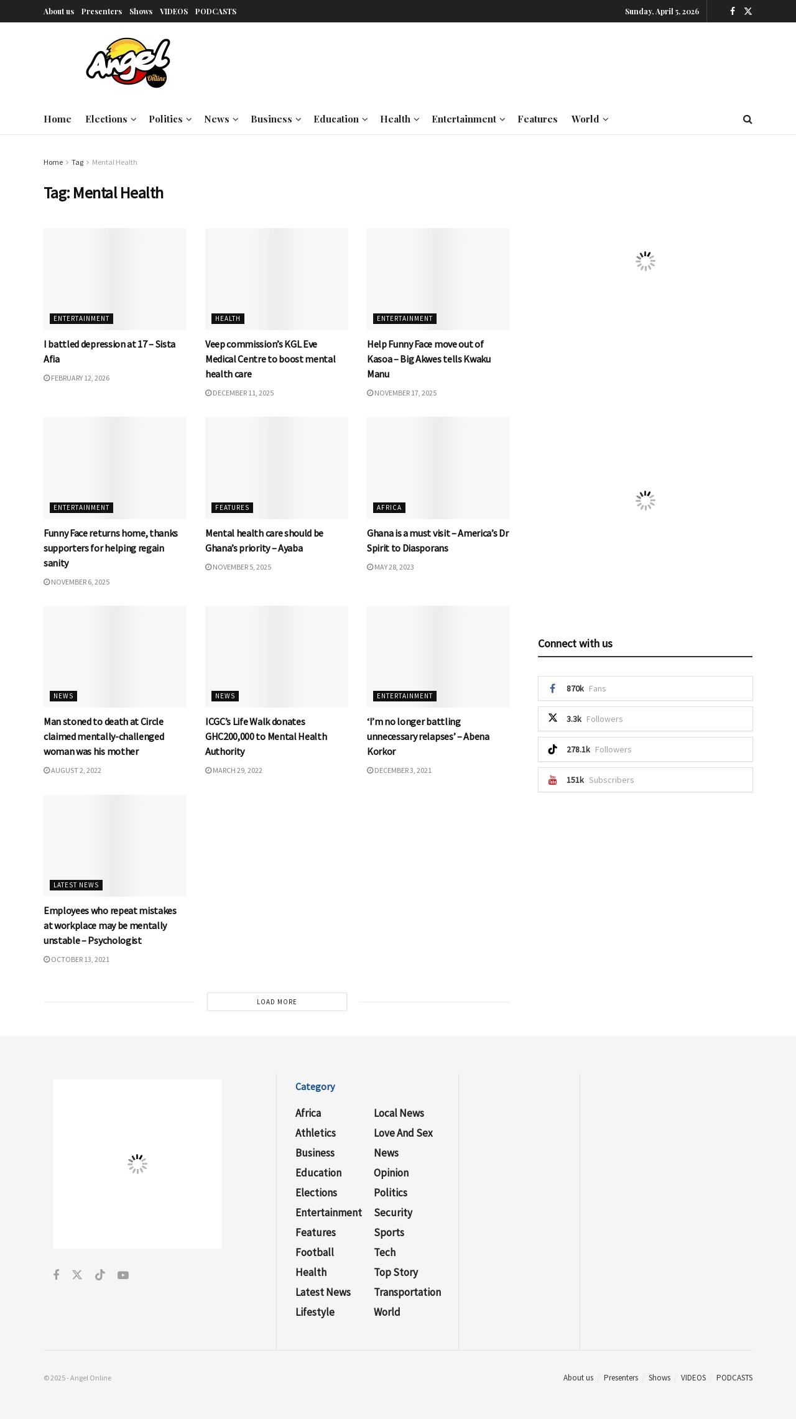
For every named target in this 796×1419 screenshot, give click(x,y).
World (585, 119)
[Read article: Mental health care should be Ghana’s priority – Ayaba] (276, 468)
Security (393, 1212)
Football (314, 1252)
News (216, 119)
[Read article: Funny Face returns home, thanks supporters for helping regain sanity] (115, 468)
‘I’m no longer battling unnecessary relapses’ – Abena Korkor (428, 736)
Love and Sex (403, 1133)
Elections (106, 119)
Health (395, 119)
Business (271, 119)
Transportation (407, 1292)
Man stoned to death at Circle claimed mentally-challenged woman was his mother (104, 736)
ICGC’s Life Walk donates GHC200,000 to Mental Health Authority (265, 736)
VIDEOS (174, 11)
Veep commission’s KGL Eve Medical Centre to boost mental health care (270, 359)
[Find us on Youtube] (123, 1275)
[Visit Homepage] (128, 63)
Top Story (396, 1272)
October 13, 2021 (76, 959)
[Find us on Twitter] (748, 11)
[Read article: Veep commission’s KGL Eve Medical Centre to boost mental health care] (276, 279)
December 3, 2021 (399, 770)
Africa (389, 507)
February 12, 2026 (76, 377)
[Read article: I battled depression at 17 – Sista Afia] (115, 279)
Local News (399, 1113)
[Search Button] (747, 118)
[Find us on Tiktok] (100, 1275)
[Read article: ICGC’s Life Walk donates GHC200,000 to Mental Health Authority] (276, 657)
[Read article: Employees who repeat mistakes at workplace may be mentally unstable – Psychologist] (115, 846)
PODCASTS (215, 11)
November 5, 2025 (238, 566)
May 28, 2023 (390, 566)
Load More (277, 1001)
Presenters (101, 11)
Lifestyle (315, 1312)
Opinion (391, 1173)
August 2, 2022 (72, 770)
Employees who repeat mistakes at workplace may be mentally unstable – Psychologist (110, 925)
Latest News (76, 885)
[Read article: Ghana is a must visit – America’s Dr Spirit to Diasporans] (438, 468)
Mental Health (114, 162)
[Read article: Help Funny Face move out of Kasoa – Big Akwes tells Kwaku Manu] (438, 279)
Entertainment (464, 119)
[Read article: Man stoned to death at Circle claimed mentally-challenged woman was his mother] (115, 657)
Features (537, 119)
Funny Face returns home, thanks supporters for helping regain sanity (111, 548)
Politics (166, 119)
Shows (140, 11)
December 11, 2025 (239, 392)
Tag (77, 162)
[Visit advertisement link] (645, 261)
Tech (385, 1252)
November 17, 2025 (402, 392)
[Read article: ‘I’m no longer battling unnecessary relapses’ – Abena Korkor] (438, 657)
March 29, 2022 (233, 770)
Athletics (315, 1133)
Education (336, 119)
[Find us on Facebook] (732, 11)
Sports (389, 1232)
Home (58, 119)
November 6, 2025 (76, 581)
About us (59, 11)
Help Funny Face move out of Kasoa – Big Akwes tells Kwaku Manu (429, 359)
